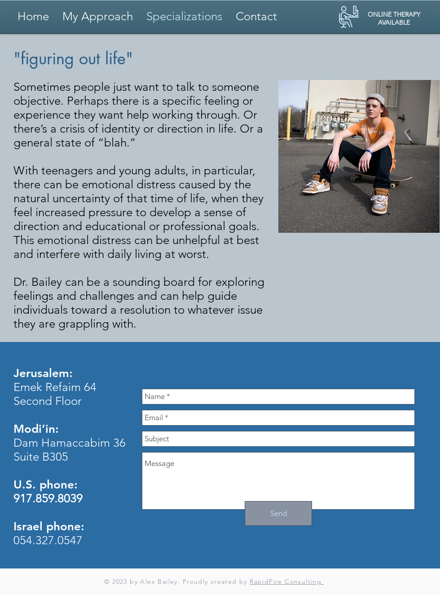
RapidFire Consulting (287, 581)
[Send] (278, 513)
